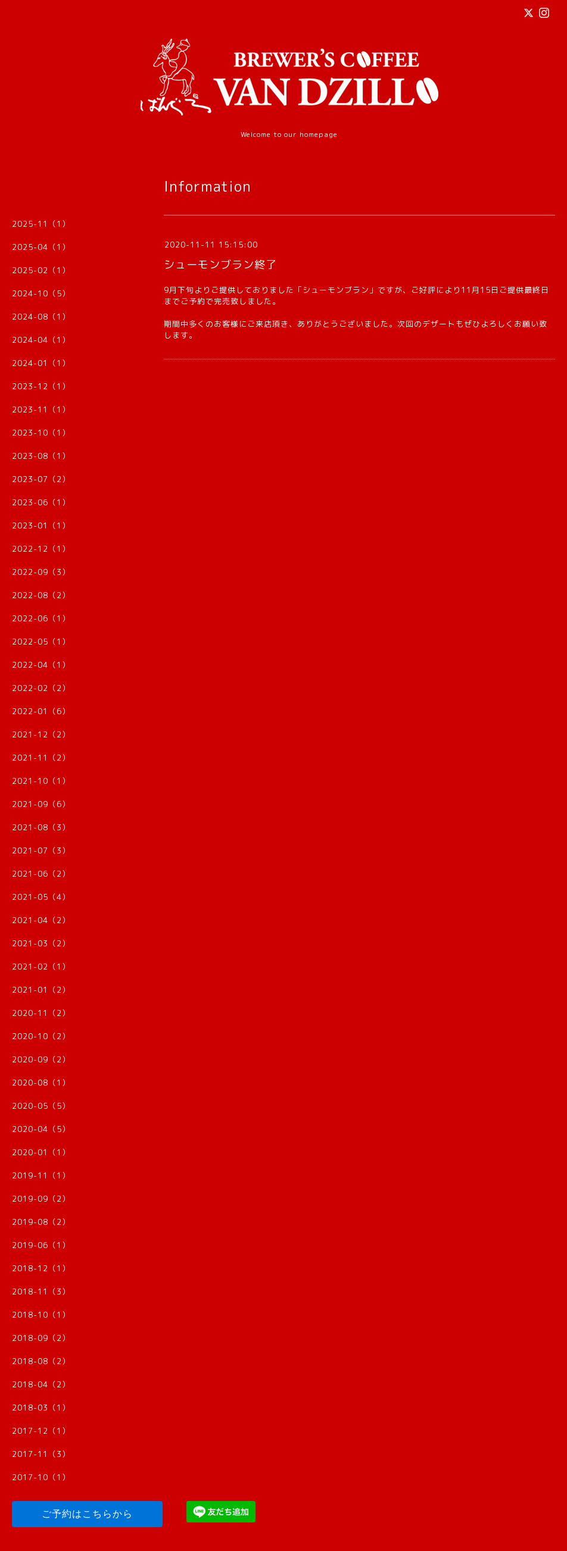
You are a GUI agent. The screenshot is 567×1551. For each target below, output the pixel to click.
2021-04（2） (41, 920)
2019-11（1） (41, 1175)
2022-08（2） (41, 595)
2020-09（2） (41, 1059)
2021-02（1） (41, 966)
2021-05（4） (41, 897)
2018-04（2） (41, 1384)
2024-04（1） (41, 339)
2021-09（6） (41, 804)
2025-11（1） (41, 223)
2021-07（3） (41, 850)
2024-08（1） (41, 316)
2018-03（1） (41, 1407)
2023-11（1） (41, 409)
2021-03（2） (41, 943)
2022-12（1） (41, 548)
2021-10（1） (41, 781)
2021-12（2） (41, 734)
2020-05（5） (41, 1105)
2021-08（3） (41, 827)
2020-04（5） (41, 1129)
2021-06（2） (41, 873)
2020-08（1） (41, 1082)
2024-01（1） (41, 363)
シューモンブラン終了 (220, 264)
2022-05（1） (41, 641)
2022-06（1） (41, 618)
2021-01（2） (41, 989)
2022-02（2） (41, 688)
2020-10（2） (41, 1036)
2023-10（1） (41, 432)
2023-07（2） (41, 479)
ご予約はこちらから (87, 1514)
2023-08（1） (41, 456)
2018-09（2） (41, 1338)
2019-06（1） (41, 1245)
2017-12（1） (41, 1430)
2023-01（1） (41, 525)
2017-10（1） (41, 1477)
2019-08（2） (41, 1222)
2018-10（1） (41, 1314)
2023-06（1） (41, 502)
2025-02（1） (41, 270)
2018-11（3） (41, 1291)
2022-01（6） (41, 711)
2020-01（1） (41, 1152)
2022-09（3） (41, 572)
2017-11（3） (41, 1454)
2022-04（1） (41, 664)
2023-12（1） (41, 386)
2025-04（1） (41, 247)
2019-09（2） (41, 1198)
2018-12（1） (41, 1268)
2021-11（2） (41, 757)
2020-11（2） (41, 1013)
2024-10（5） (41, 293)
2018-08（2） (41, 1361)
